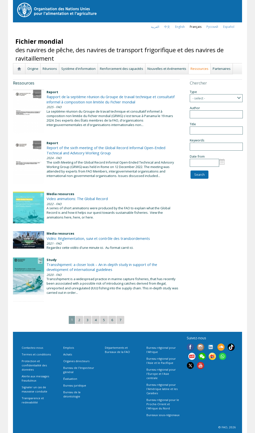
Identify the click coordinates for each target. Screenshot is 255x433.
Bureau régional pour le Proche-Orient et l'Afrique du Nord (162, 404)
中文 (167, 27)
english (180, 27)
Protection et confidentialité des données (34, 365)
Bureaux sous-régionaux (163, 415)
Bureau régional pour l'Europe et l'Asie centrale (161, 374)
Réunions (50, 68)
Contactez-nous (32, 347)
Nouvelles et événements (166, 68)
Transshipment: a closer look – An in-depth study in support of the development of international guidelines (102, 267)
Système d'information (78, 68)
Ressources (199, 68)
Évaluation (70, 379)
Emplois (68, 347)
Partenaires (222, 68)
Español (228, 27)
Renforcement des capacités (121, 68)
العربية (155, 27)
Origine (32, 68)
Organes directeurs (76, 361)
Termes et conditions (36, 354)
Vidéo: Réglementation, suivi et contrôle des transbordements (98, 238)
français (195, 27)
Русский (212, 27)
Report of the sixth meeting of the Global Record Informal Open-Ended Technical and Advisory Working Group (106, 150)
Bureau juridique (74, 385)
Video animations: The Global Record (77, 198)
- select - (198, 98)
